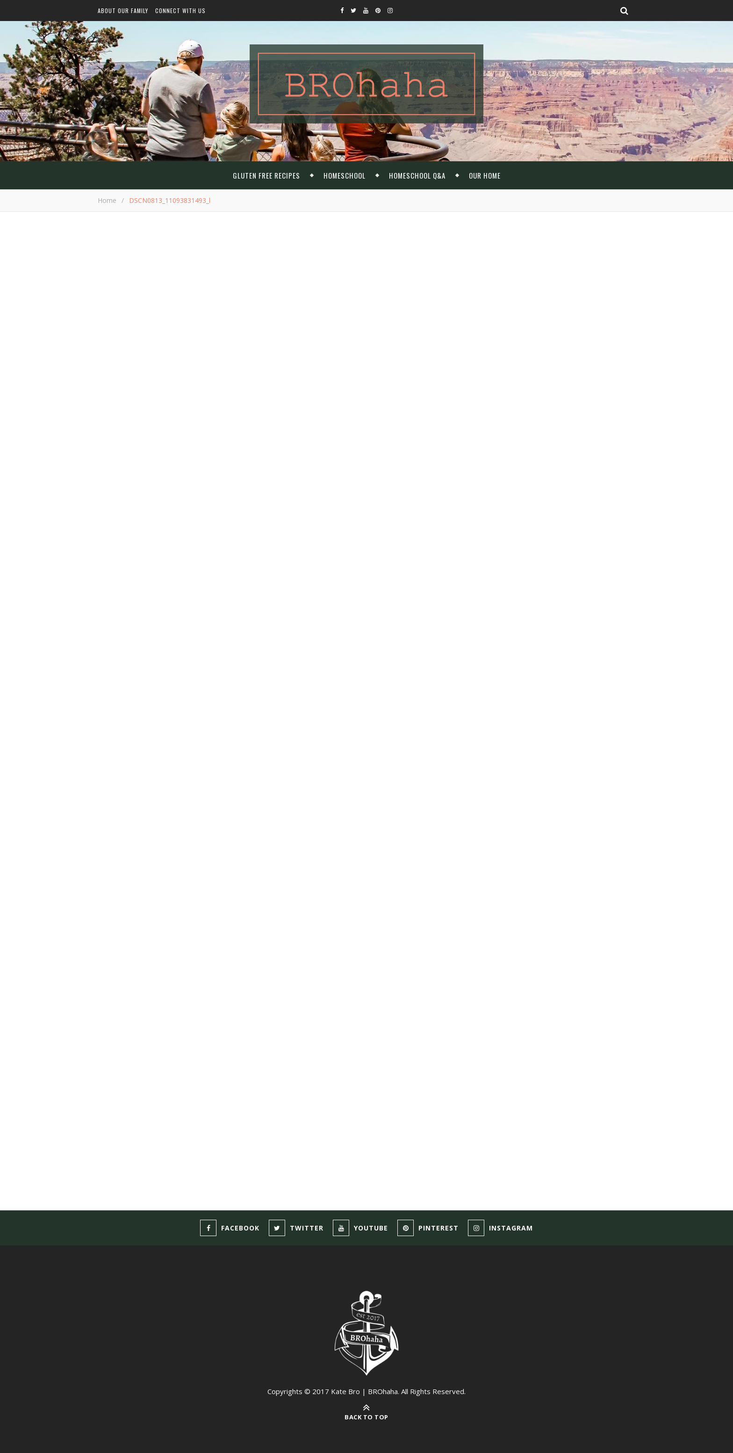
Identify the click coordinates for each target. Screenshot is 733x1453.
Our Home (485, 175)
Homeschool (344, 175)
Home (107, 200)
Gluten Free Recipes (266, 175)
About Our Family (123, 10)
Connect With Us (180, 10)
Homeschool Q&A (417, 175)
